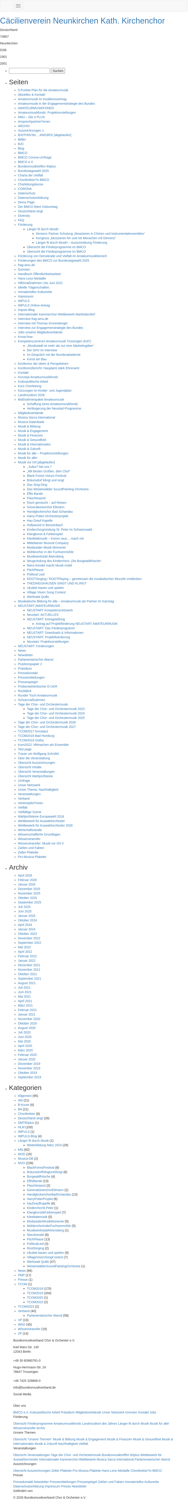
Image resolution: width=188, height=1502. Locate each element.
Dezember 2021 (29, 965)
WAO (21, 1324)
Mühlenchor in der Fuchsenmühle (50, 552)
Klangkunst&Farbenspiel (44, 1212)
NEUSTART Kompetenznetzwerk (50, 610)
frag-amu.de (26, 265)
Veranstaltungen (29, 794)
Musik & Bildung (29, 426)
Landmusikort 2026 (31, 395)
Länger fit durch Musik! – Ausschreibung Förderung (71, 242)
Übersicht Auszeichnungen (36, 762)
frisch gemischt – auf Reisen (46, 502)
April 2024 (25, 925)
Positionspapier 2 (30, 664)
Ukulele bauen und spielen (45, 588)
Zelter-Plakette (28, 852)
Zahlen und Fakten (31, 848)
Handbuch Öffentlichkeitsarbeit (39, 274)
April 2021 (25, 1001)
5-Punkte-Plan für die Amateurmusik (43, 90)
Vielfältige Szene (29, 812)
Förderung (25, 224)
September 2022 (29, 942)
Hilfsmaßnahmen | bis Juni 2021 (40, 283)
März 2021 (25, 1005)
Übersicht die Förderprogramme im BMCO (56, 247)
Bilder (22, 139)
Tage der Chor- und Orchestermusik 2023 (56, 709)
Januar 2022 (26, 960)
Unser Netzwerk (29, 785)
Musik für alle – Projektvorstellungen (43, 453)
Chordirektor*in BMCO (33, 180)
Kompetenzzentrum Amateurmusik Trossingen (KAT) (54, 341)
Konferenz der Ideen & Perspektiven (43, 363)
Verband (24, 798)
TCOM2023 (35, 1302)
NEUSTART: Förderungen (36, 646)
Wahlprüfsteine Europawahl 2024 (41, 816)
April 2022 (25, 951)
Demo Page (26, 202)
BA (20, 1109)
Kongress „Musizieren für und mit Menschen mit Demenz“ (76, 238)
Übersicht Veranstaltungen (36, 771)
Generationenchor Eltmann (45, 507)
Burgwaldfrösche (38, 1176)
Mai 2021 (24, 996)
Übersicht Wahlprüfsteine (35, 776)
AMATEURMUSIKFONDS (36, 108)
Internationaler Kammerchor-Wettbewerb (68, 1459)
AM (20, 1100)
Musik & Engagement (33, 431)
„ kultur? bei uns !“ (39, 467)
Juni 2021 (25, 992)
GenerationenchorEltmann (45, 1190)
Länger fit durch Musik (33, 1140)
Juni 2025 (25, 911)
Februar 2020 (27, 1055)
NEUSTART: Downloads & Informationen (55, 632)
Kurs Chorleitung (29, 386)
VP (20, 1320)
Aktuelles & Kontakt (31, 94)
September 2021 (29, 978)
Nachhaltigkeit (68, 1444)
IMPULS (24, 301)
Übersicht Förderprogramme (33, 1423)
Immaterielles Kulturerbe (35, 292)
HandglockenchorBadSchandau (49, 1194)
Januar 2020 (26, 1059)
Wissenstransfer (29, 839)
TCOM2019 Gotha (31, 740)
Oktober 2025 (27, 898)
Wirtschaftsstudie (30, 830)
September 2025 (29, 902)
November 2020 (29, 1019)
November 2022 (29, 938)
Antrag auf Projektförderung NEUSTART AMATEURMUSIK (77, 623)
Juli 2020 (24, 1032)
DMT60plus (26, 1122)
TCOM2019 (35, 1293)
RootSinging (35, 1248)
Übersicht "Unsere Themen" (33, 1439)
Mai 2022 (24, 947)
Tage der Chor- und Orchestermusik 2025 (56, 718)
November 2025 (29, 893)
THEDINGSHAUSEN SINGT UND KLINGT (57, 583)
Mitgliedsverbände (31, 413)
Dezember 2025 (29, 889)
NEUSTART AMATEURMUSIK (39, 606)
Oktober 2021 (27, 974)
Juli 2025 (24, 907)
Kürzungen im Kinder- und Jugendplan (45, 390)
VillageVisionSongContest (45, 1257)
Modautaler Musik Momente (46, 547)
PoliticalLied (35, 1244)
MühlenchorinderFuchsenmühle (49, 1226)
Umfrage (24, 780)
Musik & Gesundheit (32, 440)
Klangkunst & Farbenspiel (45, 534)
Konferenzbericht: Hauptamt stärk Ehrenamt (48, 368)
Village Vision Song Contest (46, 592)
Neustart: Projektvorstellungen (48, 641)
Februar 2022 (27, 956)
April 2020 (25, 1046)
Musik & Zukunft (29, 449)
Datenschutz (26, 193)
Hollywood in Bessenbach (45, 525)
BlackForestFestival (40, 1167)
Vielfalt (22, 807)
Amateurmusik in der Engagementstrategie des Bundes (56, 103)
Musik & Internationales (34, 444)
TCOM (22, 1284)
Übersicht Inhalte (30, 767)
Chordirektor (26, 1114)
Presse (23, 1279)
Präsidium (25, 668)
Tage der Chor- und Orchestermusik (43, 704)
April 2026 (25, 875)
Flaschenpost (36, 498)
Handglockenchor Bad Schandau (50, 511)
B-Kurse (23, 1105)
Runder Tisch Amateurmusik (37, 695)
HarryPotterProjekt (40, 1199)
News (22, 650)
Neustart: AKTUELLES (43, 614)
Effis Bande (35, 493)
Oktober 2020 (27, 1023)
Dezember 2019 (29, 1064)
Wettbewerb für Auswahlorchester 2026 (45, 825)
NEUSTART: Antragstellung (46, 619)
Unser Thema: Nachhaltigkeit (38, 789)
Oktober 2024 (27, 920)
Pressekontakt (28, 673)
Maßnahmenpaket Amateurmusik (41, 399)
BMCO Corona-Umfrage (35, 157)
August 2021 (27, 983)
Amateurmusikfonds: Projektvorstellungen (47, 112)
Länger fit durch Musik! (43, 229)
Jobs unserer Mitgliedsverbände (40, 332)
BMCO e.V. (26, 162)
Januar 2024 (26, 929)
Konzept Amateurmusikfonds (38, 377)
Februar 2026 (27, 880)
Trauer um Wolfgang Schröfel (38, 753)
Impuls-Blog (26, 310)
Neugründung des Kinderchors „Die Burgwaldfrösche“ (64, 561)
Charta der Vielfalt (30, 175)
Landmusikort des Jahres (100, 1423)
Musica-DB (25, 1158)
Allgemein (25, 1096)
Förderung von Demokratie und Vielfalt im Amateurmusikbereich (62, 256)
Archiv (40, 1428)
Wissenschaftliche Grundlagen (39, 834)
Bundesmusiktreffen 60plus (37, 166)
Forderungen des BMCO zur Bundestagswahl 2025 (53, 260)
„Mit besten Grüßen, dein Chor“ (48, 471)
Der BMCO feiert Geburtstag (38, 206)
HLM (21, 1127)
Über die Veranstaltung (34, 758)
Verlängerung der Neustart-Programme (54, 408)
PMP (21, 1275)
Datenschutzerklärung (33, 198)
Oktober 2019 (27, 1072)
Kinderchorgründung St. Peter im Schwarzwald (59, 529)
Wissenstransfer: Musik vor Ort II (40, 843)
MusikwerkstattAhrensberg (45, 1230)
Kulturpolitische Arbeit (33, 381)
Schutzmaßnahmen (31, 700)
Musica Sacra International (36, 417)
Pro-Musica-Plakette (32, 857)
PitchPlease (35, 570)
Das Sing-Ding (37, 484)
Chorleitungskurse (30, 184)
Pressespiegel (28, 682)
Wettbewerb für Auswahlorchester (41, 821)
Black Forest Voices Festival (46, 476)
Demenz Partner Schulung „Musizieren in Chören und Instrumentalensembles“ (90, 233)
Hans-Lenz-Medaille (32, 278)
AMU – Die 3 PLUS (31, 117)
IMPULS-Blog (27, 1136)
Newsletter (25, 655)
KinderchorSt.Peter (40, 1208)
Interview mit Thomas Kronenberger (43, 323)
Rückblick (24, 691)
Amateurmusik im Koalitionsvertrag (42, 99)
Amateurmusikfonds (67, 1423)
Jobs (153, 1412)
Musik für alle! (27, 458)
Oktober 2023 (27, 933)
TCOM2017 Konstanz (33, 731)
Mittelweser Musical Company (48, 543)
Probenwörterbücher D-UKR (37, 686)
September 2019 (29, 1077)
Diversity (24, 215)
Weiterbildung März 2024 (44, 1145)
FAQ (21, 220)
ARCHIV (24, 126)
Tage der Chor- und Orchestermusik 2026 (47, 722)
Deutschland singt (30, 211)
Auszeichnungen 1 (31, 130)
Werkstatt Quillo (38, 597)
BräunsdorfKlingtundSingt (45, 1172)
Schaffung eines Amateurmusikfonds (52, 404)
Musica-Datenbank (31, 422)
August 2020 (27, 1028)
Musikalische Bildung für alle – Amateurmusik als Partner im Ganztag (66, 601)
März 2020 (25, 1050)
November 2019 (29, 1068)
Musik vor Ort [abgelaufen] (36, 462)
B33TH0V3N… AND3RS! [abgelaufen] (44, 135)
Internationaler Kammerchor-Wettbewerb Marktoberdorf (56, 314)
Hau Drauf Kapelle (39, 520)
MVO (21, 1163)
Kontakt (23, 372)
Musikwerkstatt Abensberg (45, 556)
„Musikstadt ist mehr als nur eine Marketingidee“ (60, 345)
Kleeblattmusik (37, 1217)
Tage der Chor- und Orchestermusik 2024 (56, 713)
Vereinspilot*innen (30, 803)
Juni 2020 (25, 1037)
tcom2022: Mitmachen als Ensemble (43, 745)
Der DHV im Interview (42, 350)
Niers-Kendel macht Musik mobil (49, 565)
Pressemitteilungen (31, 677)
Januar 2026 (26, 884)
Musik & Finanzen (30, 435)
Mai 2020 (24, 1041)
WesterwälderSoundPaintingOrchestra (53, 1266)
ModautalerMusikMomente (45, 1221)
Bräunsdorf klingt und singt (45, 480)
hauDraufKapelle (38, 1203)
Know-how (25, 337)
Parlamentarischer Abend (35, 659)
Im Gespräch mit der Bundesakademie (54, 354)
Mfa (20, 1149)
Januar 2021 (26, 1014)
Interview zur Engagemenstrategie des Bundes (50, 328)
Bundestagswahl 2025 (33, 171)
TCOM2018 (35, 1288)
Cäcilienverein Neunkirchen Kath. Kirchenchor (82, 20)
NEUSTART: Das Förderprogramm (51, 628)
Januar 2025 (26, 916)
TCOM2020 (35, 1297)
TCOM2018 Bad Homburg (36, 736)
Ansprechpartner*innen (34, 121)
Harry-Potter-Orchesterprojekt (47, 516)
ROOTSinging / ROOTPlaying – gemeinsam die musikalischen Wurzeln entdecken (84, 579)
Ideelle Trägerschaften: (34, 287)
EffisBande (34, 1181)
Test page (25, 749)
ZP (20, 1333)
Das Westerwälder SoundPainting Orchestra (57, 489)
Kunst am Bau (37, 359)
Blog (21, 148)
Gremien (24, 269)
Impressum (25, 296)
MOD (21, 1154)
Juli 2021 (24, 987)
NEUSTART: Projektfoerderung (48, 637)
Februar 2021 (27, 1010)
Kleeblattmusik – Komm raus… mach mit (55, 538)
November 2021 (29, 969)
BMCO (22, 153)
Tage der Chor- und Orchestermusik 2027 (47, 727)
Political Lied (36, 574)
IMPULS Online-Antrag (34, 305)
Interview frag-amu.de (33, 319)
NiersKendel (35, 1235)
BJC (21, 144)
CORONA (25, 189)
